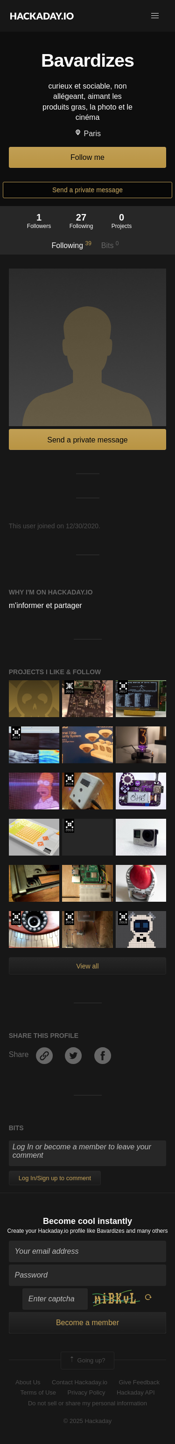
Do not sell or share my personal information (87, 1403)
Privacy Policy (86, 1392)
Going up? (86, 1360)
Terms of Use (38, 1392)
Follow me (87, 157)
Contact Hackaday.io (79, 1382)
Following (71, 244)
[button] (155, 16)
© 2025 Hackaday (87, 1420)
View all (88, 966)
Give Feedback (139, 1382)
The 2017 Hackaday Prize (123, 687)
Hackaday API (136, 1392)
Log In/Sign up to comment (55, 1178)
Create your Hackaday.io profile (46, 1231)
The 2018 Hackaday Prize (69, 826)
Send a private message (87, 189)
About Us (27, 1382)
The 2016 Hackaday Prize (69, 780)
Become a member (87, 1323)
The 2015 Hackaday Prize (69, 687)
